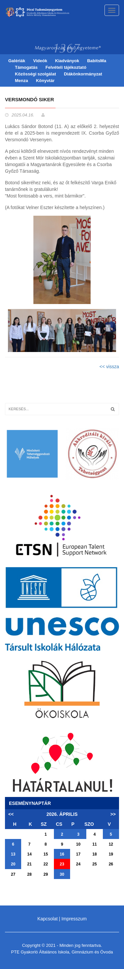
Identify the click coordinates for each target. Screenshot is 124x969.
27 (13, 874)
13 (13, 854)
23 (62, 864)
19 (111, 854)
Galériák (16, 60)
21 (29, 864)
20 (13, 864)
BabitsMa (96, 60)
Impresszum (74, 918)
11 (94, 844)
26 (111, 864)
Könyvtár (45, 80)
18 (94, 854)
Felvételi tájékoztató (66, 67)
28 (29, 874)
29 (46, 874)
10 (78, 844)
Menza (21, 80)
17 (78, 854)
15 (46, 854)
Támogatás (26, 67)
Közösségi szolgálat (35, 73)
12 (111, 844)
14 (29, 854)
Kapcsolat (47, 918)
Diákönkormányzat (83, 73)
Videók (40, 60)
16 (62, 854)
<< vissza (109, 366)
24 (78, 864)
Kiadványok (67, 60)
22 (46, 864)
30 (62, 874)
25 (94, 864)
